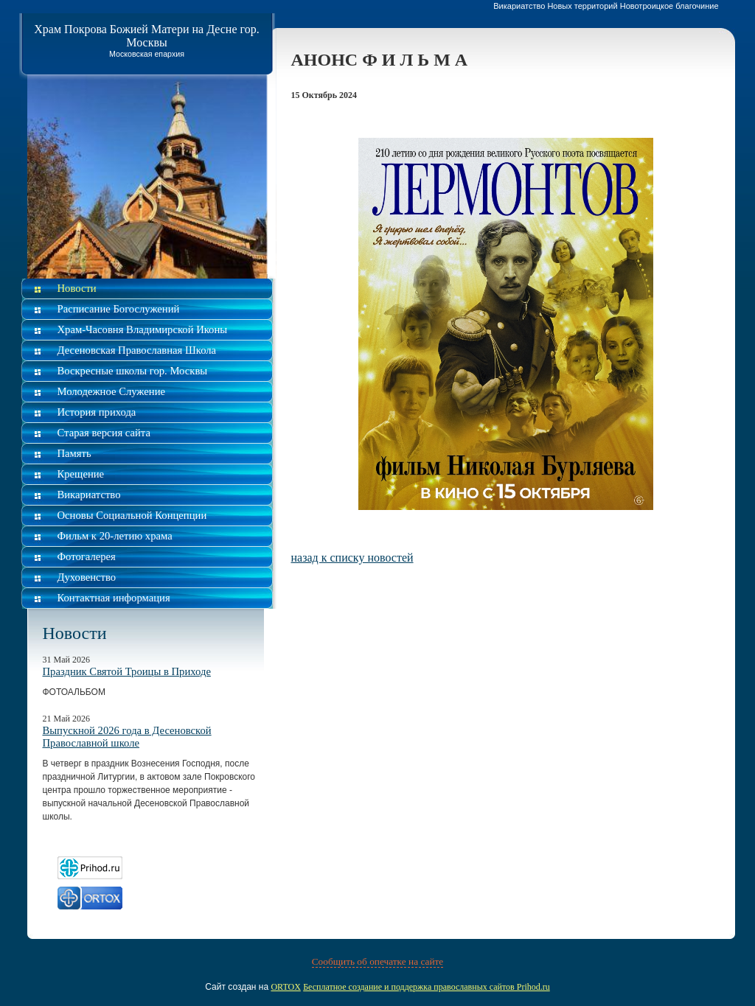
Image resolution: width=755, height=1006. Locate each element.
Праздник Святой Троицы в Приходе (127, 671)
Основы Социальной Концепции (132, 515)
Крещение (81, 474)
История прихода (97, 412)
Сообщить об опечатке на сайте (378, 961)
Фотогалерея (87, 556)
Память (74, 453)
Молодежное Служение (111, 391)
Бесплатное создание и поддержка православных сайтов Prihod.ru (426, 987)
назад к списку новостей (352, 557)
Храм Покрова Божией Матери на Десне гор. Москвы (146, 36)
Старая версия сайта (104, 433)
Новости (77, 288)
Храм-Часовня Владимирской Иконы (143, 329)
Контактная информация (114, 598)
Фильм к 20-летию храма (115, 536)
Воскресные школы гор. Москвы (133, 371)
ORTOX (285, 987)
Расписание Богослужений (119, 309)
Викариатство (89, 494)
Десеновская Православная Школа (137, 350)
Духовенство (87, 577)
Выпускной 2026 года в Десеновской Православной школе (127, 736)
